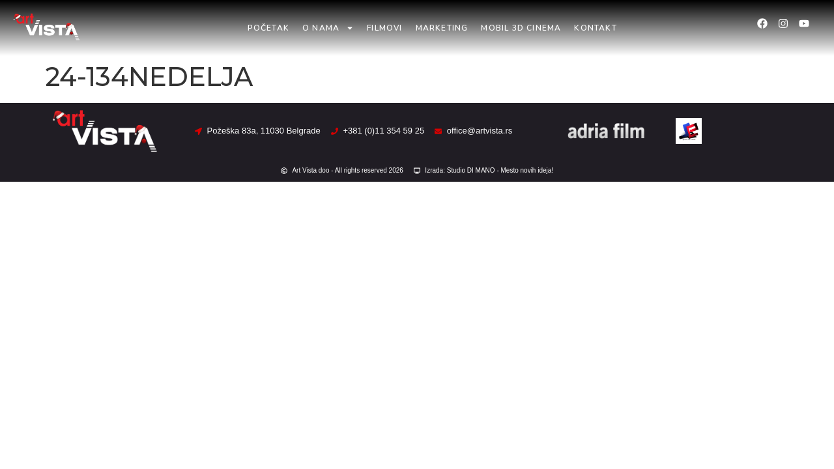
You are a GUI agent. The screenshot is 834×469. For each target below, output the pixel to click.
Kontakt (595, 28)
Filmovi (384, 28)
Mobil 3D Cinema (521, 28)
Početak (268, 28)
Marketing (442, 28)
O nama (328, 28)
